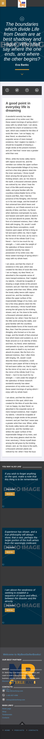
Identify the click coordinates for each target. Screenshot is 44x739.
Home (7, 730)
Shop (4, 712)
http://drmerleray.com (14, 691)
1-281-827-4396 (12, 695)
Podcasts (19, 730)
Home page (6, 709)
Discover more (9, 681)
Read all (10, 494)
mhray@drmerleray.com (15, 700)
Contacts (5, 718)
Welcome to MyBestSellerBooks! (22, 654)
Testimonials (7, 715)
